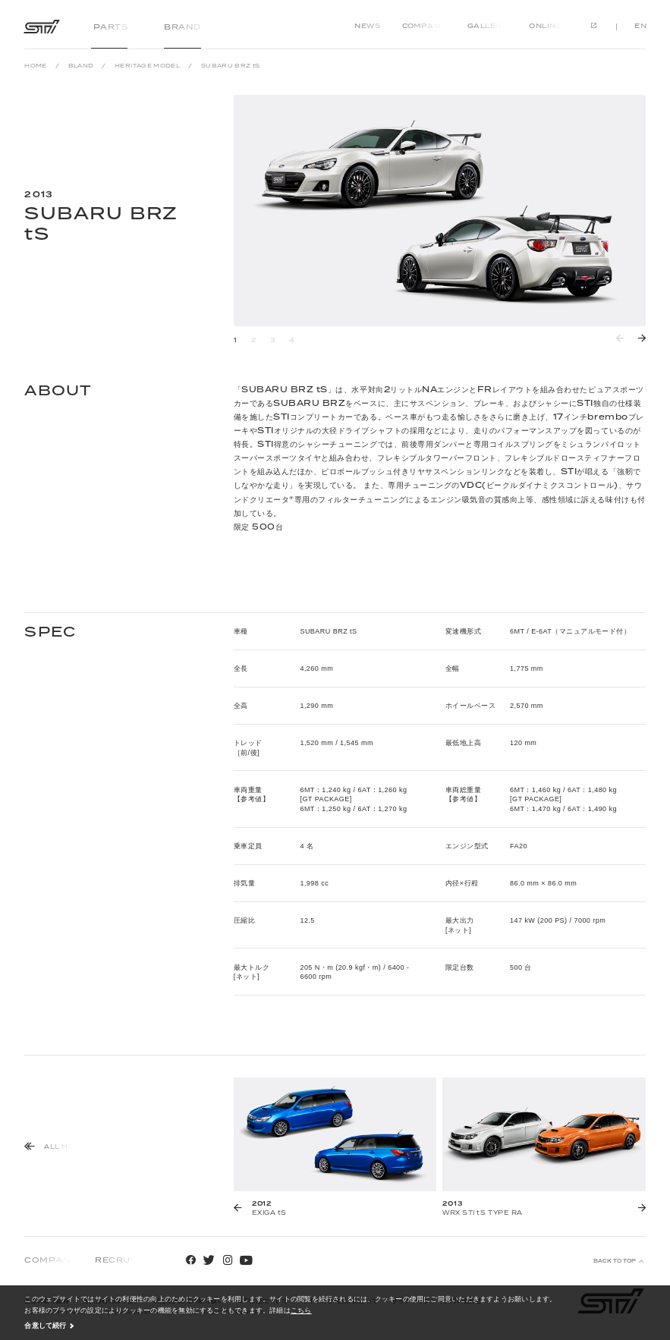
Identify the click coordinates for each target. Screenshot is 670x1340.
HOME (35, 65)
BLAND (81, 65)
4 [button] (292, 340)
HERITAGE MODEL (147, 65)
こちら (301, 1310)
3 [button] (272, 340)
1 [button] (235, 340)
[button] (641, 338)
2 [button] (253, 340)
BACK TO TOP (614, 1261)
